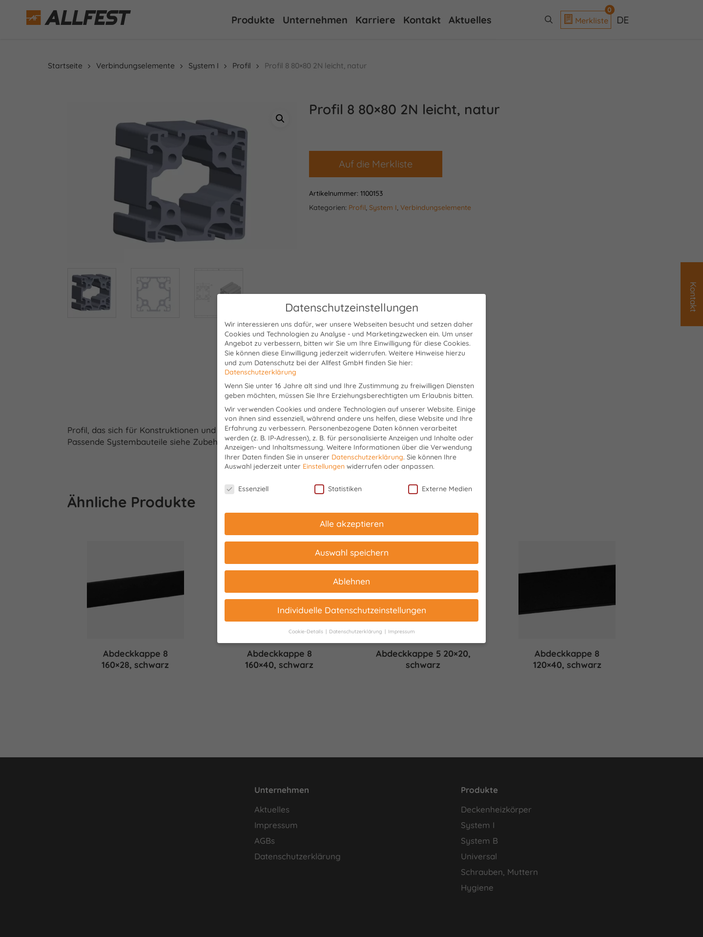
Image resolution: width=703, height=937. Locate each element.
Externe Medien (440, 489)
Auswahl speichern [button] (352, 552)
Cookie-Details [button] (307, 631)
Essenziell (247, 489)
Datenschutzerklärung (260, 372)
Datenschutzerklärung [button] (356, 631)
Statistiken (338, 489)
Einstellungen (324, 466)
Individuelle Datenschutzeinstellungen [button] (351, 609)
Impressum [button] (401, 631)
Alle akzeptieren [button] (352, 523)
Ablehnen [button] (351, 581)
